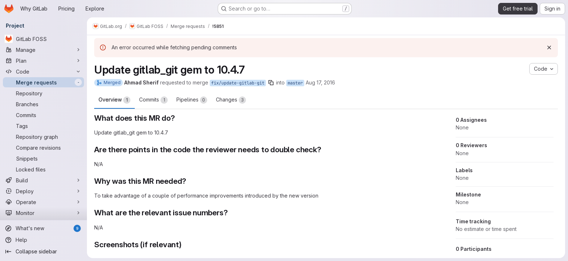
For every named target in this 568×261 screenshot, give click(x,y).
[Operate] (43, 202)
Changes (231, 100)
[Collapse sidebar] (43, 251)
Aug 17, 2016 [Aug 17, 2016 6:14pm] (320, 82)
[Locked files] (43, 169)
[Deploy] (43, 191)
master (295, 83)
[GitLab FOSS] (43, 39)
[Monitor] (43, 213)
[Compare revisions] (43, 147)
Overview (114, 100)
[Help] (43, 240)
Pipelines (191, 100)
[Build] (43, 180)
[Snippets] (43, 158)
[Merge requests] (43, 82)
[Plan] (43, 60)
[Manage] (43, 50)
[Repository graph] (43, 137)
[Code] (43, 71)
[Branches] (43, 104)
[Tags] (43, 126)
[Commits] (43, 115)
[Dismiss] (549, 47)
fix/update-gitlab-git (237, 83)
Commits (153, 100)
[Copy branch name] (271, 82)
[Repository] (43, 93)
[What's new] (43, 228)
